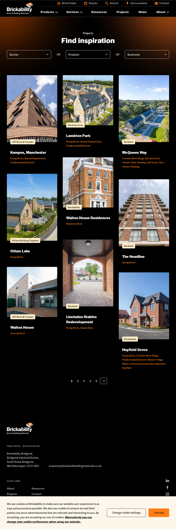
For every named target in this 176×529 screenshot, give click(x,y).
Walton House (22, 327)
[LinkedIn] (167, 480)
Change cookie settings (126, 512)
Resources (38, 488)
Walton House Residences (88, 217)
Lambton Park (78, 135)
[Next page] (103, 381)
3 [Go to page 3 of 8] (84, 381)
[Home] (20, 8)
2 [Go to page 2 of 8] (78, 381)
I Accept (159, 512)
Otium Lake (20, 250)
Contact (36, 494)
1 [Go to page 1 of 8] (71, 381)
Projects (12, 494)
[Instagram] (167, 494)
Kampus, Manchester (28, 152)
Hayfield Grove (135, 349)
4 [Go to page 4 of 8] (90, 381)
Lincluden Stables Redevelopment (81, 319)
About (10, 488)
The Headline (133, 256)
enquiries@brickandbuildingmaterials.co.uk (75, 466)
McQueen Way (134, 152)
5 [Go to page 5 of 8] (96, 381)
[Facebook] (167, 487)
